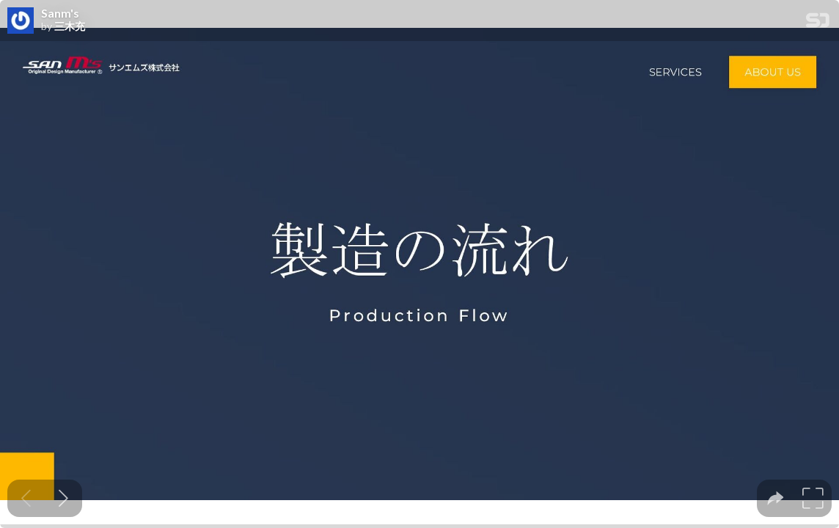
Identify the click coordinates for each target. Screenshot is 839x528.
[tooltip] (775, 498)
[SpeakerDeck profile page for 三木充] (20, 21)
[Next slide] (63, 498)
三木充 (69, 26)
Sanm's (60, 13)
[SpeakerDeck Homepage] (817, 23)
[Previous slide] (26, 498)
